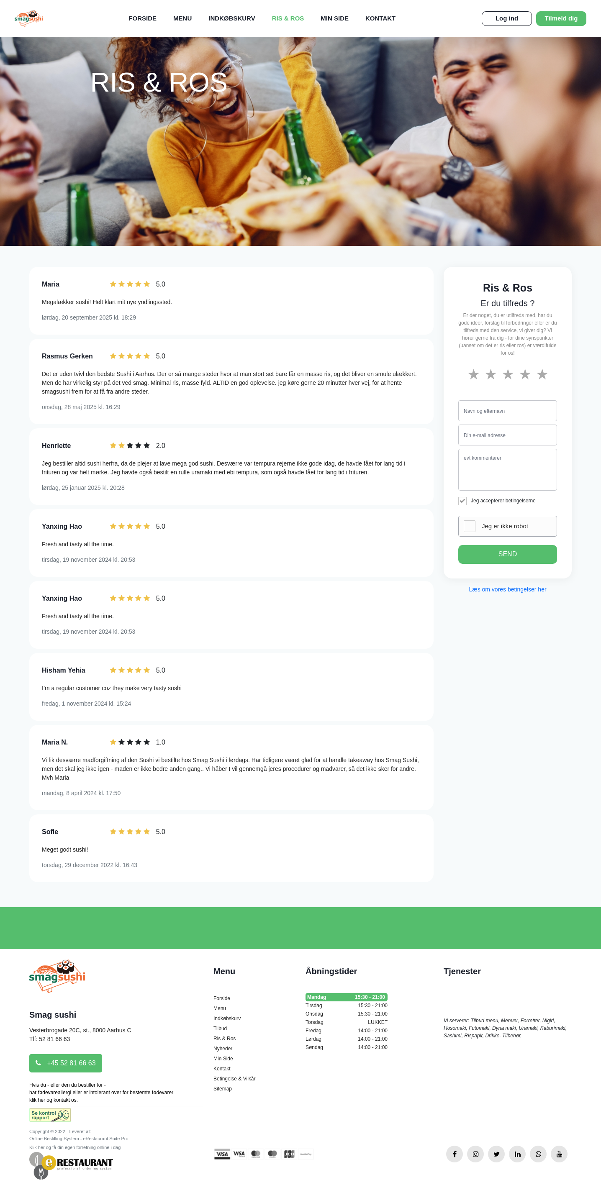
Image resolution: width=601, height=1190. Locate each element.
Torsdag (347, 1022)
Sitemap (222, 1089)
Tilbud (220, 1028)
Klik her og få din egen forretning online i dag (75, 1147)
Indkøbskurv (231, 18)
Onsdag (347, 1014)
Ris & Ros (288, 18)
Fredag (347, 1030)
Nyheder (222, 1049)
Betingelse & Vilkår (234, 1079)
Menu (182, 18)
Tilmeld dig (561, 18)
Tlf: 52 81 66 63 (49, 1039)
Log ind (507, 18)
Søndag (347, 1047)
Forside (142, 18)
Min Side (335, 18)
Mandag (346, 997)
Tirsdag (347, 1005)
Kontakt (380, 18)
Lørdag (347, 1039)
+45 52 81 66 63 (66, 1063)
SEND (507, 554)
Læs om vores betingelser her (507, 589)
